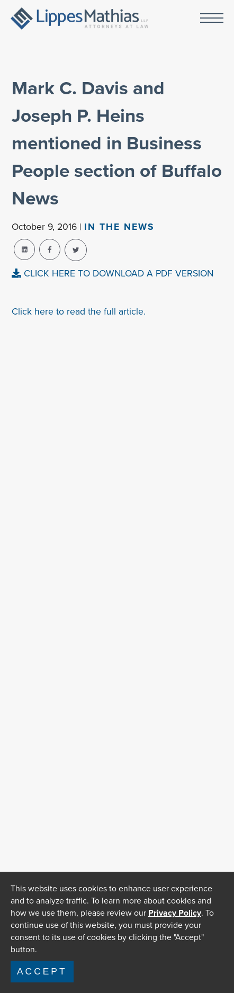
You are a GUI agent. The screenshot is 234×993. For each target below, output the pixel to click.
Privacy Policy (174, 913)
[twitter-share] (76, 250)
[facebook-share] (49, 249)
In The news (119, 227)
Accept (42, 971)
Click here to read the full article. (79, 311)
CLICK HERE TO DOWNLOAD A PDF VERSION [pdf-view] (112, 273)
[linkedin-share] (24, 249)
